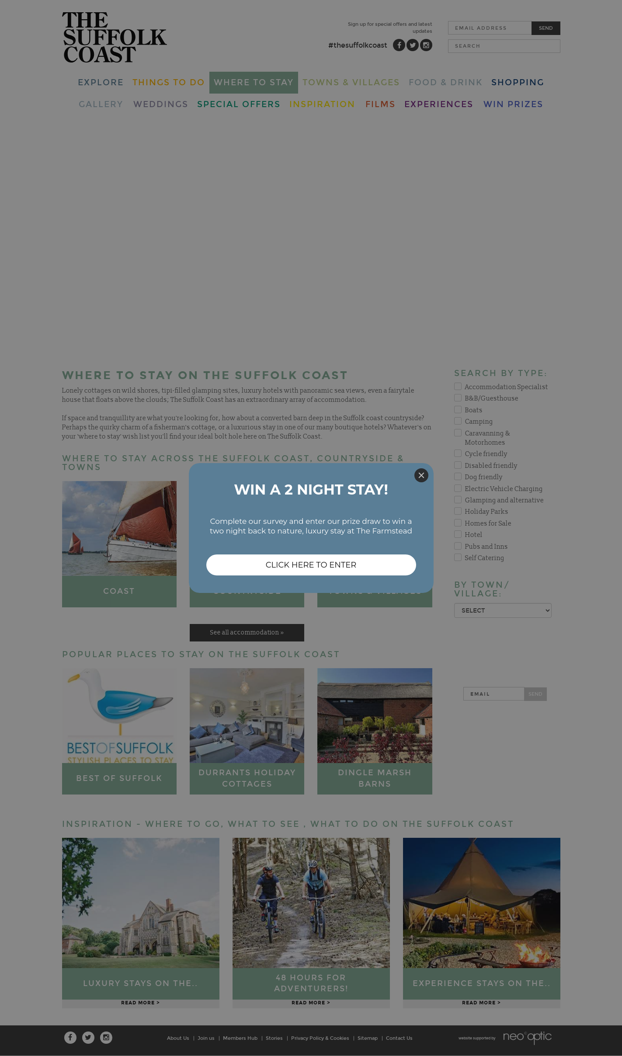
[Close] (421, 475)
